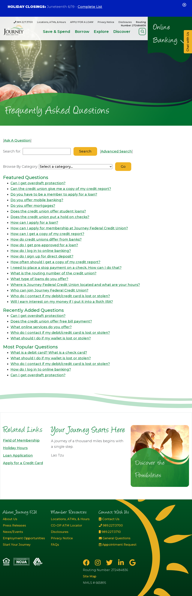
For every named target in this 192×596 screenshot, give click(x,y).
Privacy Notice (106, 22)
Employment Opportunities (24, 538)
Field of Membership (21, 440)
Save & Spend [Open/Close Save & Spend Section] (56, 31)
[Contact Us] (120, 519)
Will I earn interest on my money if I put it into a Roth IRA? (61, 302)
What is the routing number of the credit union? (53, 273)
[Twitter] (110, 563)
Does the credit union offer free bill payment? (51, 321)
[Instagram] (98, 563)
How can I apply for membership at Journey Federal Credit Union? (69, 228)
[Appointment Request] (120, 544)
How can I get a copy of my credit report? (47, 234)
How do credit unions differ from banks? (46, 239)
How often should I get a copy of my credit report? (55, 262)
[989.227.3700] (23, 22)
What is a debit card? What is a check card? (48, 352)
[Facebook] (87, 563)
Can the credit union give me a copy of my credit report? (60, 189)
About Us (10, 519)
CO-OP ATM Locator (66, 525)
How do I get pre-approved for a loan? (44, 245)
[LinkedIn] (122, 563)
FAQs (55, 544)
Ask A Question (17, 140)
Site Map (89, 576)
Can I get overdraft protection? (37, 183)
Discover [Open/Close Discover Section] (121, 31)
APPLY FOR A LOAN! (81, 22)
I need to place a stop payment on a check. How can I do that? (66, 268)
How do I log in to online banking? (40, 251)
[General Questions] (120, 538)
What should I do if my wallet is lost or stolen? (50, 338)
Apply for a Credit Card (23, 463)
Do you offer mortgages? (32, 206)
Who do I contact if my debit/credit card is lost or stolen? (60, 296)
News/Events (13, 532)
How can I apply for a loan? (34, 223)
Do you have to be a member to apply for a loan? (53, 194)
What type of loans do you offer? (39, 279)
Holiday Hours (15, 448)
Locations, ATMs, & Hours (51, 22)
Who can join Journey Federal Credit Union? (49, 290)
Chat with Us (188, 41)
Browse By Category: (20, 167)
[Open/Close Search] (142, 31)
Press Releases (14, 525)
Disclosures (125, 22)
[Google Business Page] (132, 563)
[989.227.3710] (120, 532)
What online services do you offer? (41, 327)
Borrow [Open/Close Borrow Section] (82, 31)
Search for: (12, 151)
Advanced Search (116, 151)
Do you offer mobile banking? (36, 200)
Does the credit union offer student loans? (48, 211)
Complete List (90, 7)
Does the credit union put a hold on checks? (49, 217)
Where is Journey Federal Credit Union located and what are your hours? (75, 285)
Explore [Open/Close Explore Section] (101, 31)
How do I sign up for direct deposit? (41, 256)
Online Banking (165, 34)
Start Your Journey (17, 544)
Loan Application (18, 455)
